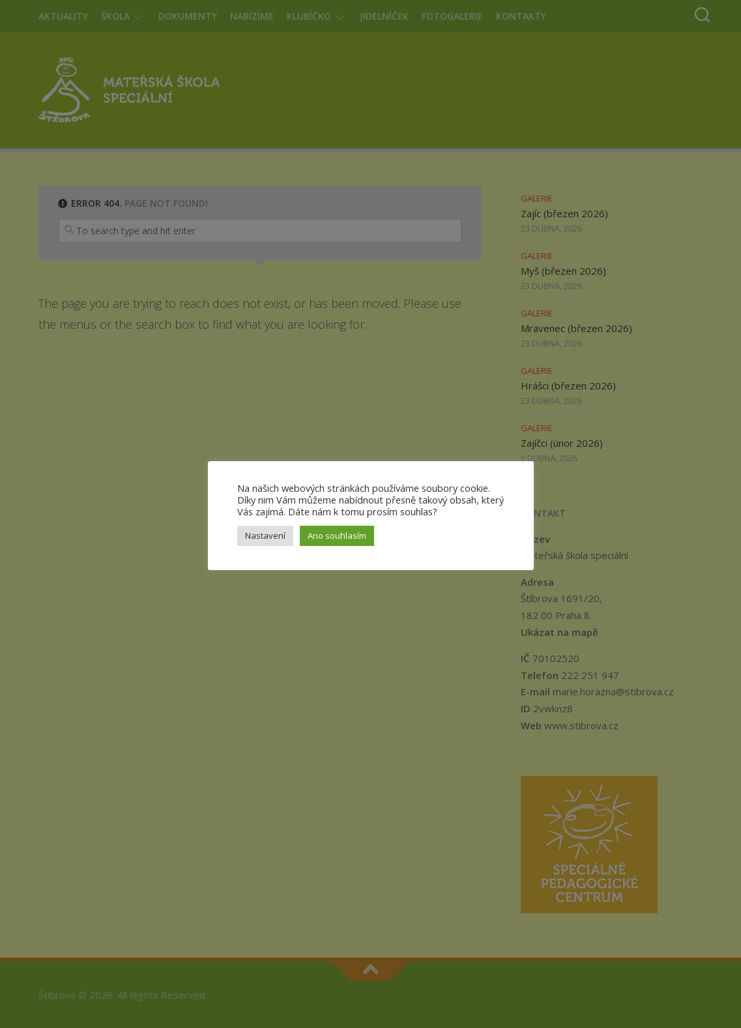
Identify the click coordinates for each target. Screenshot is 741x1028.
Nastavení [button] (265, 535)
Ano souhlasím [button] (337, 535)
